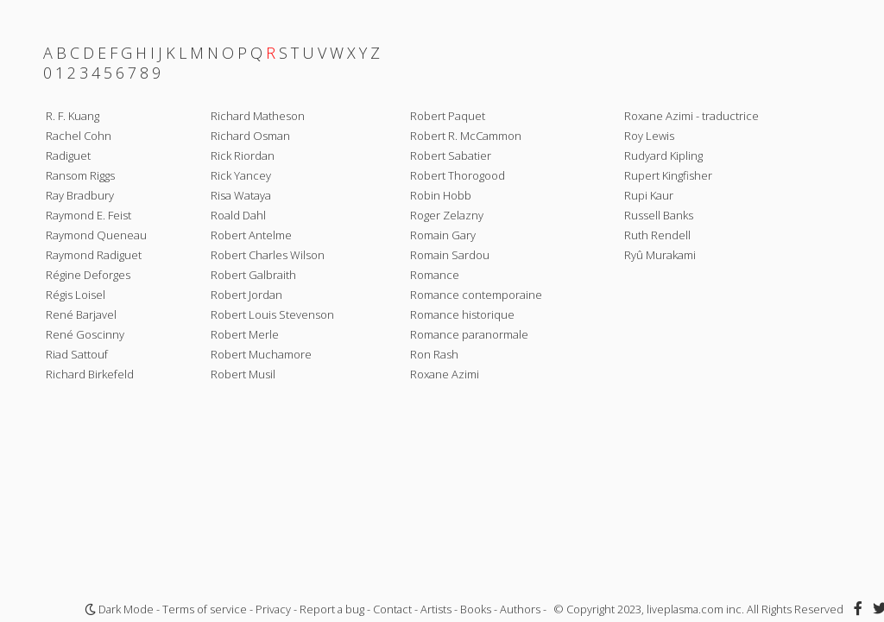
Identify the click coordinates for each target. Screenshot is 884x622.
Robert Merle (245, 334)
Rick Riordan (243, 155)
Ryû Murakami (660, 255)
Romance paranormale (469, 334)
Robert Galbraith (253, 274)
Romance (434, 274)
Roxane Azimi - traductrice (691, 116)
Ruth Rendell (657, 235)
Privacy (273, 609)
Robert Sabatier (450, 155)
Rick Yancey (241, 175)
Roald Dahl (238, 215)
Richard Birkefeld (90, 374)
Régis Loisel (75, 294)
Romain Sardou (449, 255)
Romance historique (462, 314)
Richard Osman (250, 135)
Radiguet (68, 155)
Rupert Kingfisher (668, 175)
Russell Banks (658, 215)
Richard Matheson (258, 116)
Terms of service (204, 609)
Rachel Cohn (78, 135)
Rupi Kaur (648, 195)
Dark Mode (119, 609)
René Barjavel (81, 314)
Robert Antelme (251, 235)
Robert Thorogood (457, 175)
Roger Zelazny (446, 215)
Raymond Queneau (96, 235)
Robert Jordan (246, 294)
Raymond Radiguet (94, 255)
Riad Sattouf (77, 354)
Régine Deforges (88, 274)
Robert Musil (243, 374)
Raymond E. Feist (88, 215)
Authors (520, 609)
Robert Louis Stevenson (272, 314)
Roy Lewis (649, 135)
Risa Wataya (241, 195)
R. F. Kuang (72, 116)
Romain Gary (443, 235)
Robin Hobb (440, 195)
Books (475, 609)
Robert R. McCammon (465, 135)
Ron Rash (434, 354)
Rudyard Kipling (663, 155)
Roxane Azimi (444, 374)
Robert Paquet (447, 116)
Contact (392, 609)
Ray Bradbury (80, 195)
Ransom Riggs (80, 175)
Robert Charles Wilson (268, 255)
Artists (435, 609)
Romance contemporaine (476, 294)
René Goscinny (85, 334)
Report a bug (332, 609)
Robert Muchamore (261, 354)
